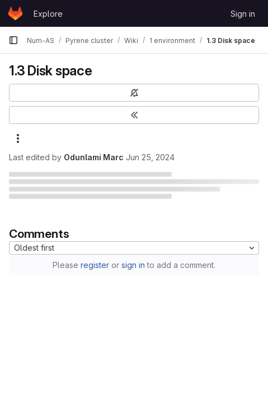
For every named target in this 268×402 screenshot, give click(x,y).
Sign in (243, 13)
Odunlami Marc (94, 157)
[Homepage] (15, 13)
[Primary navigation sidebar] (13, 40)
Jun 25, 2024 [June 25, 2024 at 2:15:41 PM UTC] (150, 157)
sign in (133, 265)
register (95, 265)
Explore (48, 13)
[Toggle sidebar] (134, 115)
